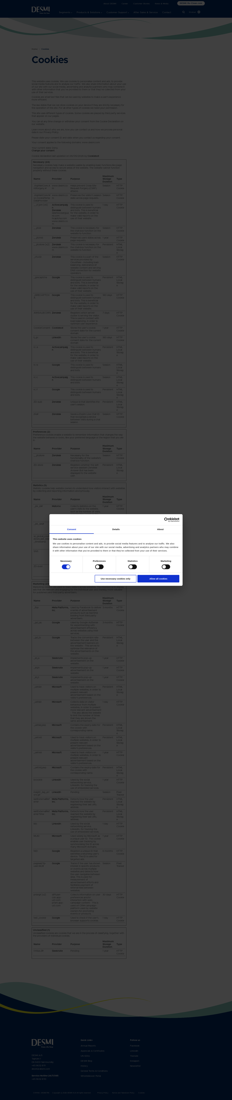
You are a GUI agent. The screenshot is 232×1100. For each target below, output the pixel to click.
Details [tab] (116, 529)
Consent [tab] (71, 529)
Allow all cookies (158, 578)
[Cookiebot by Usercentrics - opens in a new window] (166, 519)
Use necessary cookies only (115, 578)
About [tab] (160, 529)
